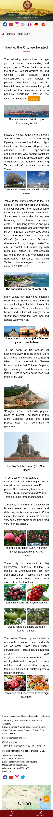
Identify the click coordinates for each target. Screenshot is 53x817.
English (23, 24)
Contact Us (12, 813)
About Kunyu (24, 33)
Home (7, 33)
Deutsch (36, 24)
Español (43, 24)
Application (40, 813)
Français (29, 24)
